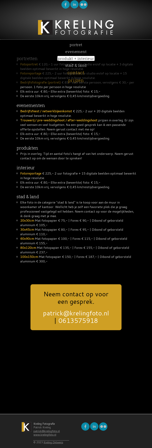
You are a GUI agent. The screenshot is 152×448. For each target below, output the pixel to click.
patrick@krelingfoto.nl (76, 313)
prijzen (76, 80)
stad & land (76, 65)
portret (76, 44)
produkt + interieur (76, 58)
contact (76, 72)
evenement (76, 51)
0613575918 (78, 320)
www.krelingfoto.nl (44, 434)
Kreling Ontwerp (53, 442)
